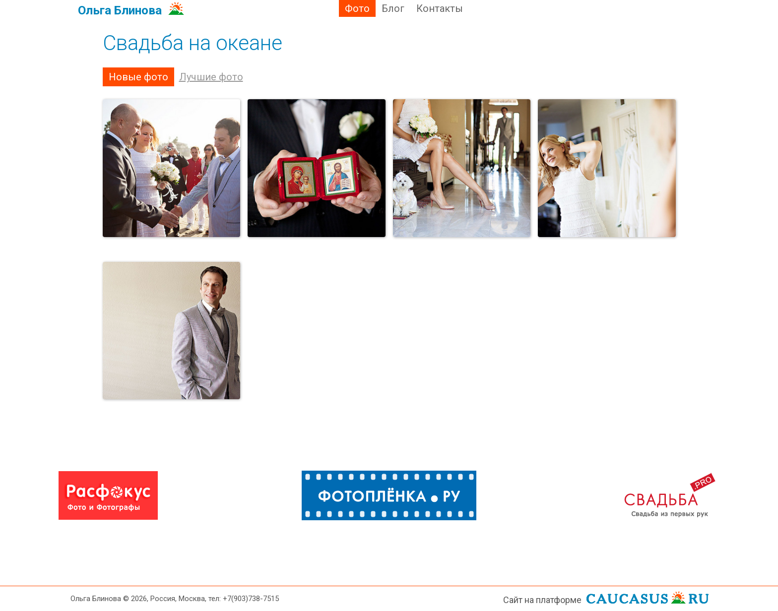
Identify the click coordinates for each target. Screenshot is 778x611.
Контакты (439, 8)
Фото (357, 8)
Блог (393, 8)
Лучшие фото (211, 77)
